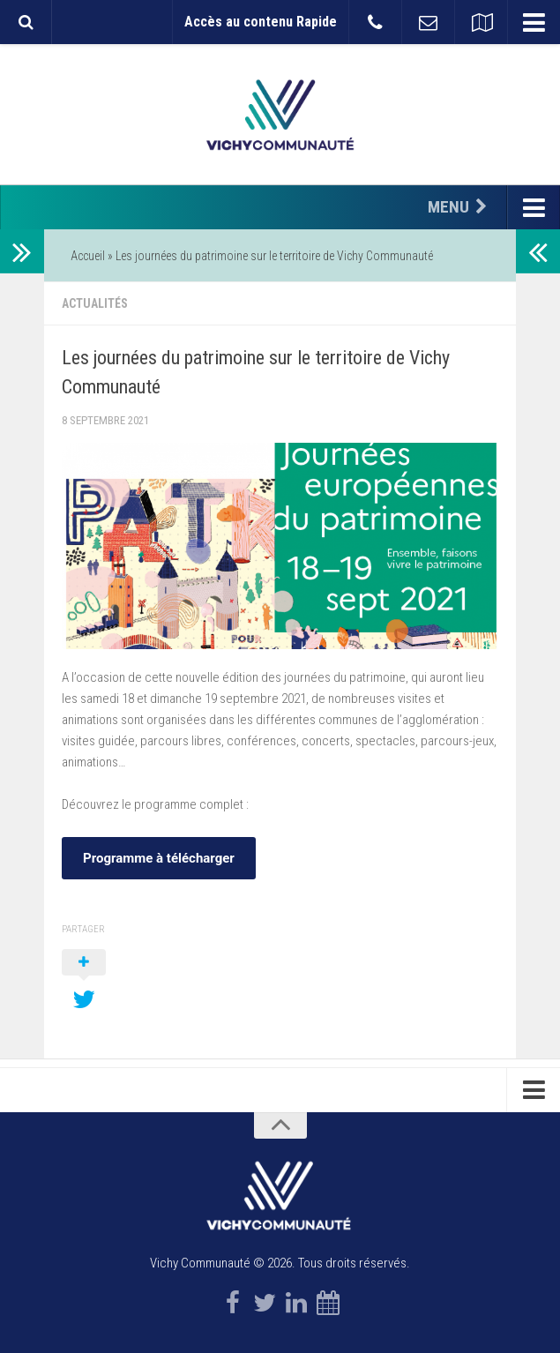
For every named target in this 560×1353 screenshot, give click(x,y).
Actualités (95, 303)
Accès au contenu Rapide (260, 21)
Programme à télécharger (159, 858)
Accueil (88, 256)
